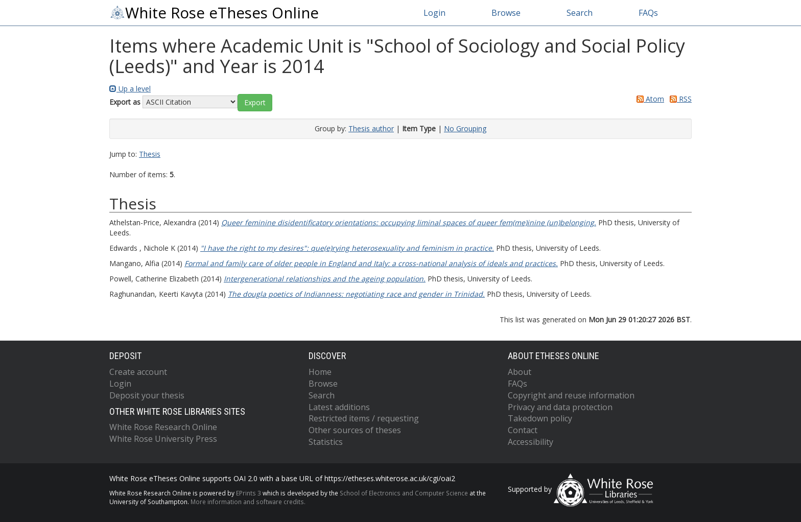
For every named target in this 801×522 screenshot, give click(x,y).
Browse (506, 12)
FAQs (648, 12)
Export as (124, 102)
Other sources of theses (355, 430)
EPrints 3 (248, 493)
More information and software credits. (248, 501)
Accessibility (530, 441)
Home (320, 371)
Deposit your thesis (146, 395)
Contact (522, 430)
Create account (138, 371)
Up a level (130, 88)
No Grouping (465, 128)
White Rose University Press (163, 438)
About (519, 371)
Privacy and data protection (560, 407)
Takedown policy (540, 418)
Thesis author (371, 128)
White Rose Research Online (163, 427)
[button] (255, 102)
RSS (679, 99)
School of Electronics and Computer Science (404, 493)
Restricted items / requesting (364, 418)
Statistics (326, 441)
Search (580, 12)
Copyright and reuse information (571, 395)
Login (434, 12)
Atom (648, 99)
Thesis (149, 154)
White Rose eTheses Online (214, 13)
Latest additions (339, 407)
